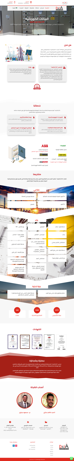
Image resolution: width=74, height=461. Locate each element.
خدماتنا (37, 8)
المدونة (26, 8)
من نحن (42, 8)
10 (32, 35)
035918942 (20, 3)
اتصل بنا (21, 8)
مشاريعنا (32, 8)
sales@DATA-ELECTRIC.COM (64, 427)
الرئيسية (47, 8)
